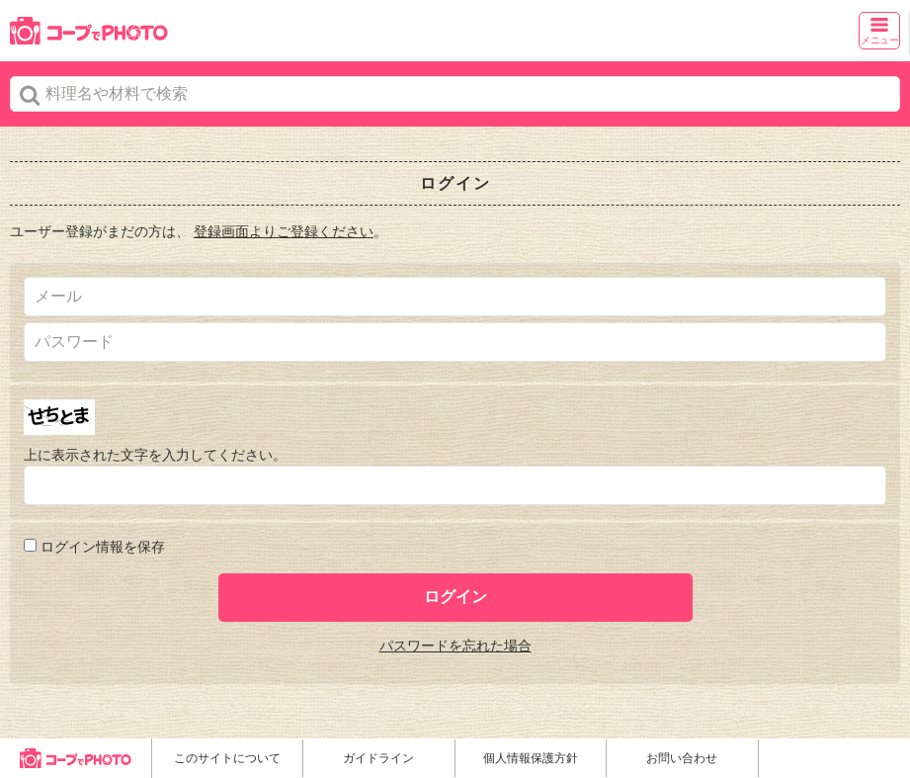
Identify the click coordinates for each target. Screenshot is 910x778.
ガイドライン (378, 758)
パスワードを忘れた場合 (455, 645)
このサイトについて (227, 758)
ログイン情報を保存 (103, 547)
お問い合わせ (681, 758)
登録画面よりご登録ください (283, 231)
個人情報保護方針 (530, 758)
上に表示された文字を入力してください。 (155, 455)
